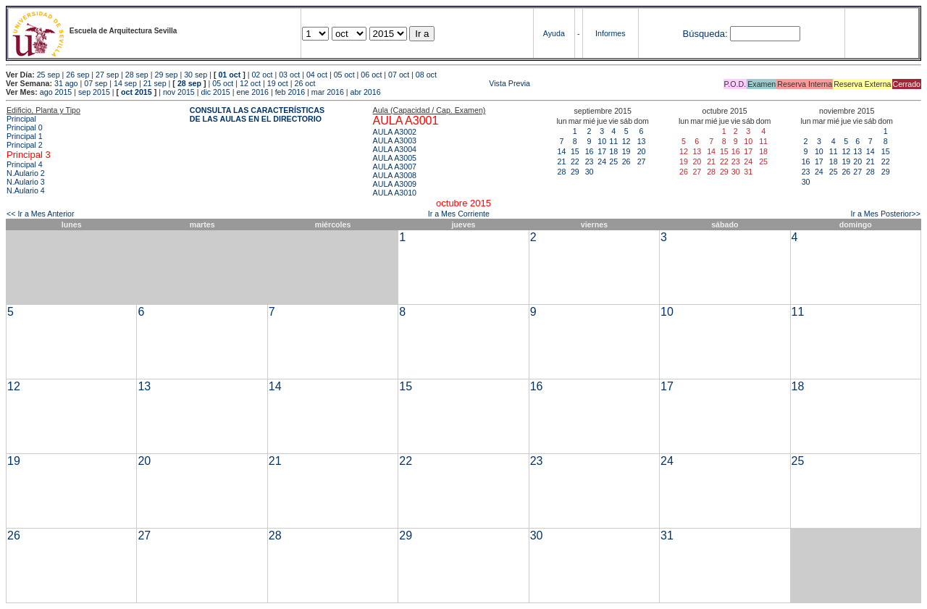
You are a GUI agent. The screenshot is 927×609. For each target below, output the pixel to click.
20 (641, 151)
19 (626, 151)
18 (613, 151)
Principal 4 (25, 164)
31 (667, 535)
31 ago (66, 83)
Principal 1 (25, 136)
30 (589, 171)
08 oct (426, 74)
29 (575, 171)
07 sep (95, 83)
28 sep (136, 74)
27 (641, 161)
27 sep (107, 74)
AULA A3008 (394, 175)
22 (575, 161)
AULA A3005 (394, 158)
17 (601, 151)
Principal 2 (25, 144)
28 (562, 171)
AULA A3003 (394, 140)
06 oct (371, 74)
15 (575, 151)
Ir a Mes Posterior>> (885, 213)
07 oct (398, 74)
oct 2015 (136, 92)
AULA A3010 (394, 192)
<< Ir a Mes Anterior (41, 213)
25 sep (48, 74)
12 (626, 141)
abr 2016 (366, 92)
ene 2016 (252, 92)
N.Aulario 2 (26, 173)
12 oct (250, 83)
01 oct (229, 74)
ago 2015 (56, 92)
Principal (21, 118)
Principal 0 (25, 127)
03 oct (289, 74)
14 (562, 151)
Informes (610, 33)
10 (601, 141)
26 (626, 161)
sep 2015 (94, 92)
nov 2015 (179, 92)
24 (601, 161)
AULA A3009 (394, 184)
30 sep (195, 74)
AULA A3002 (394, 131)
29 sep (165, 74)
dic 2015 (215, 92)
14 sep (125, 83)
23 (589, 161)
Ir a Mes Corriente (459, 213)
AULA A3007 (394, 166)
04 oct (316, 74)
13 (641, 141)
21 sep (155, 83)
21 (562, 161)
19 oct (277, 83)
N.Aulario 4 (26, 190)
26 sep (77, 74)
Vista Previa (423, 83)
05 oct (344, 74)
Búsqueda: (704, 33)
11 (613, 141)
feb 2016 (290, 92)
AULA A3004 (394, 149)
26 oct (304, 83)
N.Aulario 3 (26, 181)
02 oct (261, 74)
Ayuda (554, 33)
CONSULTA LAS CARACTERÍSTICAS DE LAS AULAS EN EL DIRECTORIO (257, 114)
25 (613, 161)
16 (589, 151)
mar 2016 (327, 92)
